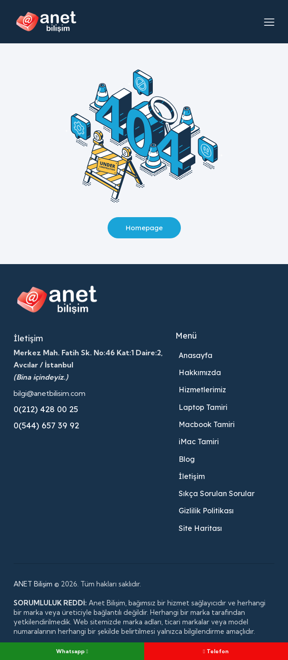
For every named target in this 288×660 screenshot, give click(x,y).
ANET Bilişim (33, 584)
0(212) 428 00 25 (46, 409)
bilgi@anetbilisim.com (49, 393)
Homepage (144, 227)
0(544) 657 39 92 (46, 425)
